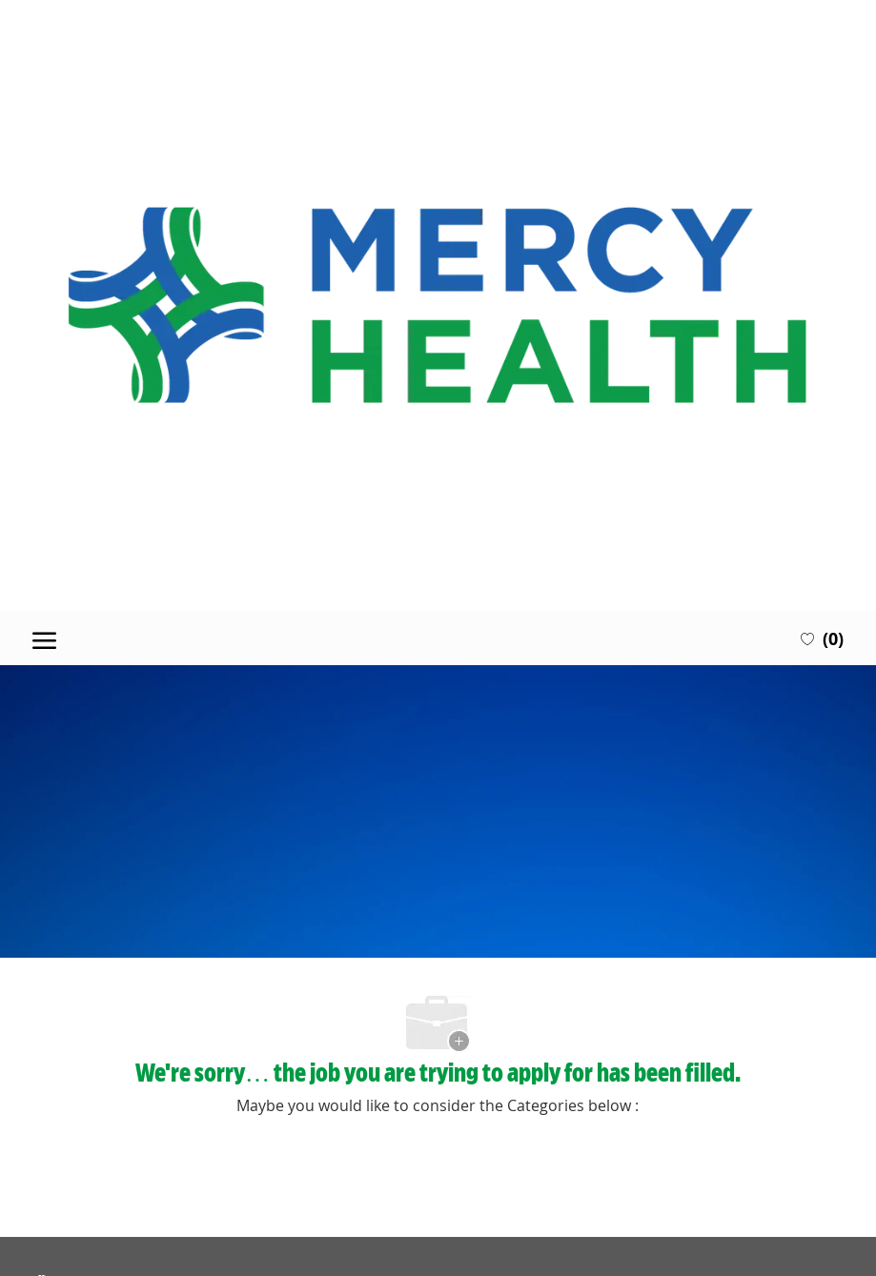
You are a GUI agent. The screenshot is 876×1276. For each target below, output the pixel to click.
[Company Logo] (437, 305)
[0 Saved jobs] (822, 637)
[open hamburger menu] (44, 637)
